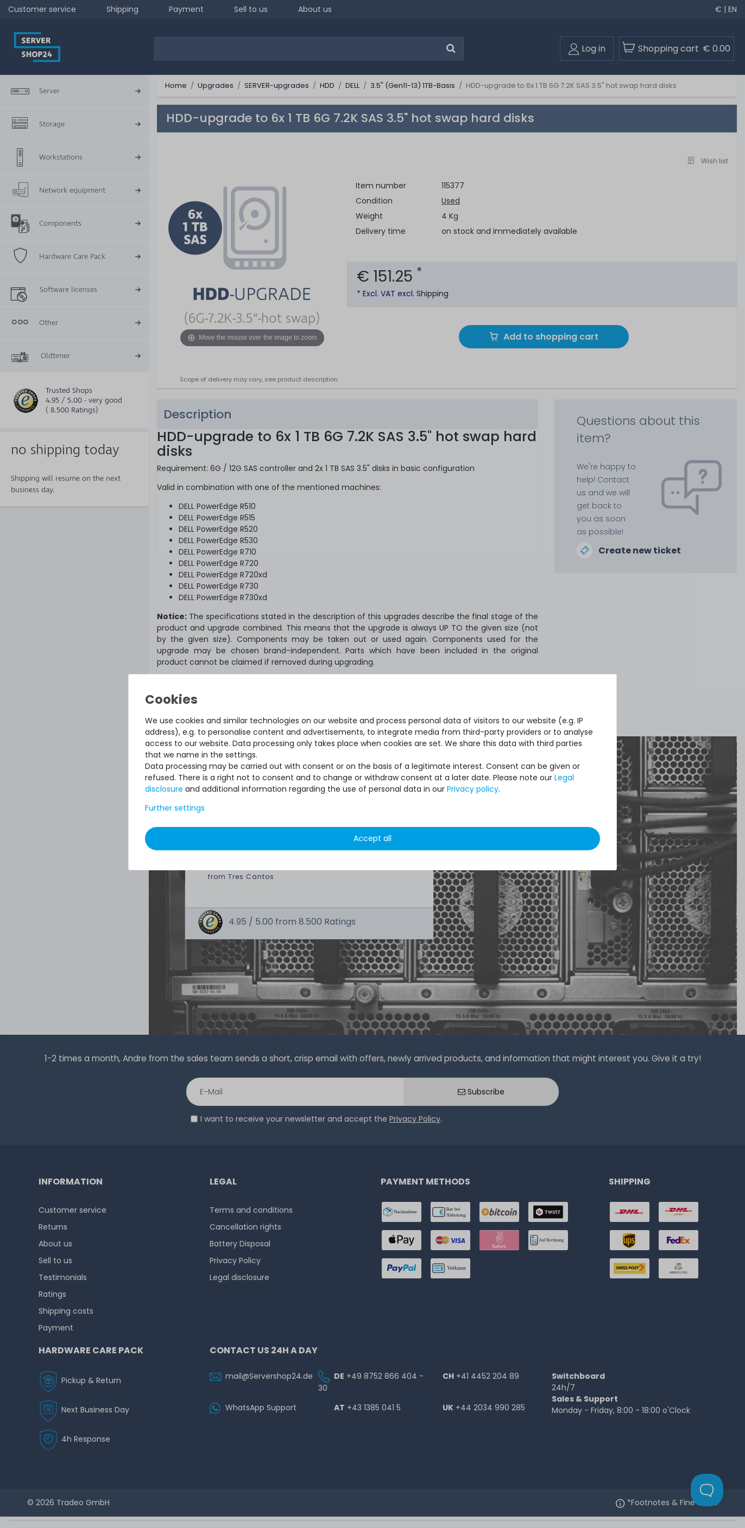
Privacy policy (472, 789)
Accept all (372, 838)
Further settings (175, 808)
